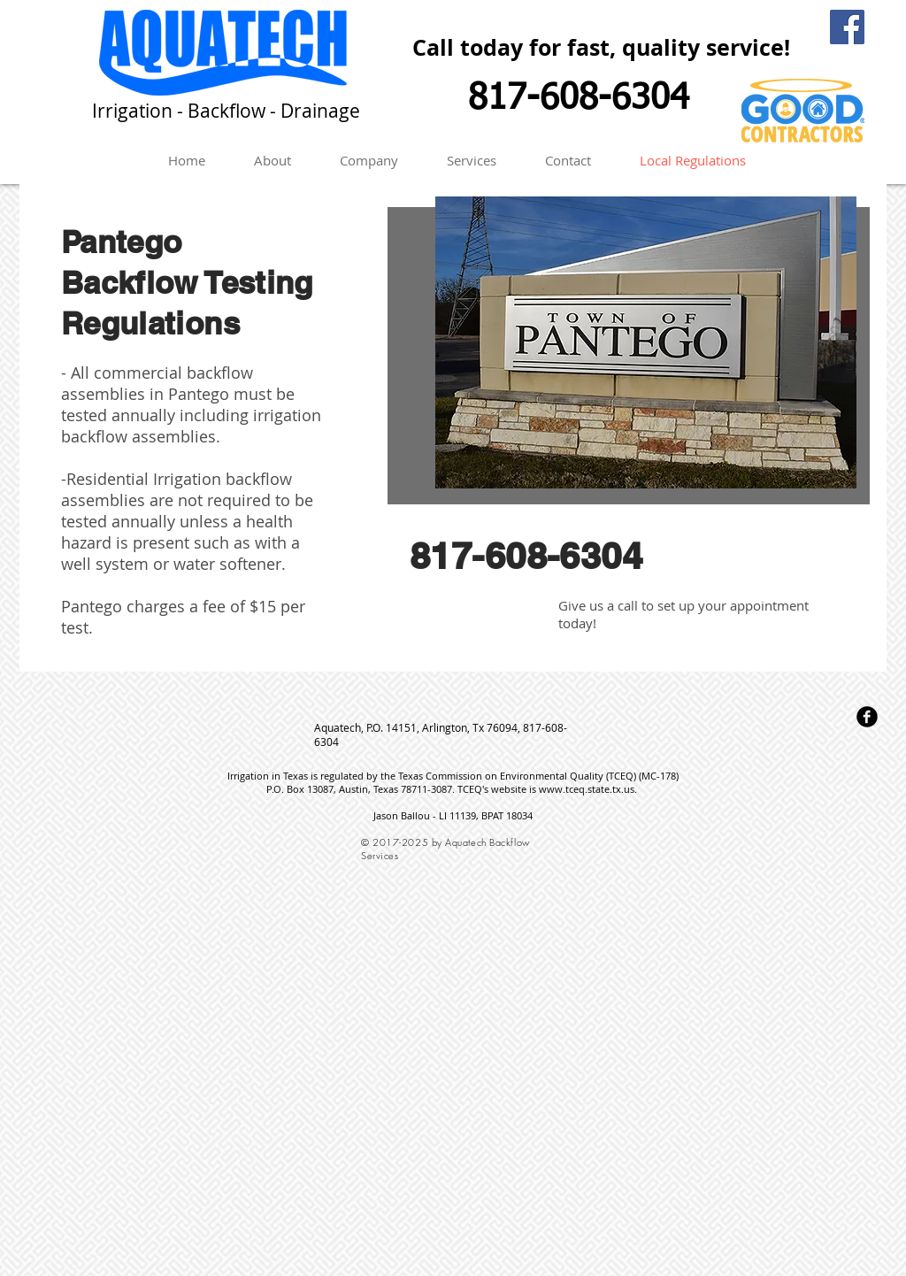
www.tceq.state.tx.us (586, 789)
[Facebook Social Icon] (847, 27)
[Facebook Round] (867, 716)
